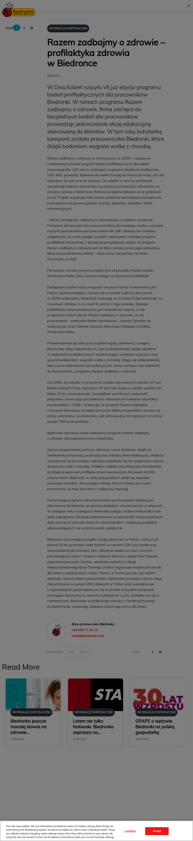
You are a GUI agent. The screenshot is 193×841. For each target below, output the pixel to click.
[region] (96, 831)
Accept (157, 831)
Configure (130, 831)
